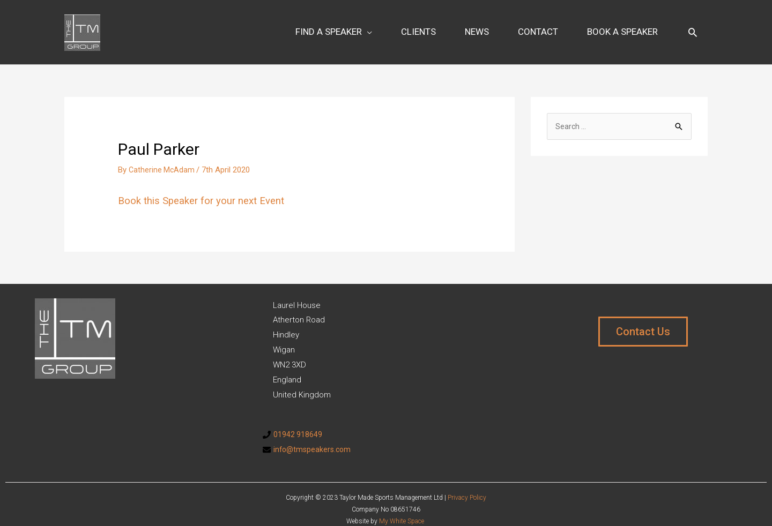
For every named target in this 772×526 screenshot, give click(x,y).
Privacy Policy (467, 485)
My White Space (401, 509)
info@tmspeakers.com (313, 436)
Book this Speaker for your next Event (207, 188)
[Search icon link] (693, 26)
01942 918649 (298, 421)
